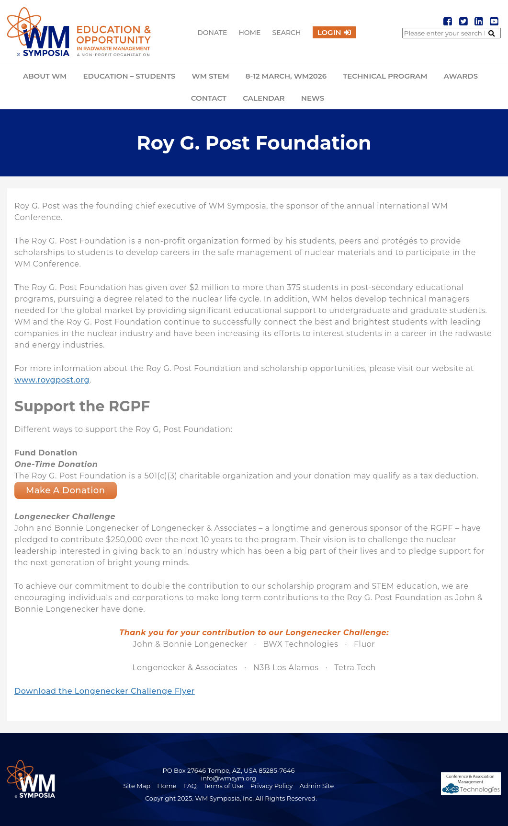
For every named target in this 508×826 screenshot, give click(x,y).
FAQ (190, 786)
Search (286, 32)
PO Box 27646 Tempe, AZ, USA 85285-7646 (228, 770)
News (312, 98)
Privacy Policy (271, 786)
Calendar (263, 98)
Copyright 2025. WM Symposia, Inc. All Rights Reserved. (231, 798)
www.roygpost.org (52, 379)
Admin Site (317, 786)
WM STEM (210, 76)
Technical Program (385, 76)
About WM (45, 76)
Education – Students (129, 76)
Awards (461, 76)
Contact (208, 98)
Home (249, 32)
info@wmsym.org (228, 778)
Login (329, 32)
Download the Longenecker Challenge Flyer (104, 691)
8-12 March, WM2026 (286, 76)
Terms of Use (223, 786)
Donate (212, 32)
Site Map (136, 786)
